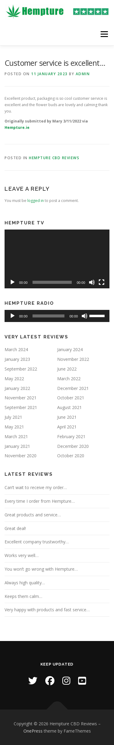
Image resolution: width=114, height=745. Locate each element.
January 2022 (17, 388)
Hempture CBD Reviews (54, 157)
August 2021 (69, 407)
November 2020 (20, 455)
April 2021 (67, 427)
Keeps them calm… (23, 596)
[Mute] (92, 282)
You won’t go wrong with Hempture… (41, 569)
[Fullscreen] (101, 282)
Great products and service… (33, 515)
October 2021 (70, 398)
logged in (35, 200)
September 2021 (21, 407)
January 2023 (17, 359)
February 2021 (71, 436)
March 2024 (16, 349)
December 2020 (73, 446)
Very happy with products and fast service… (47, 609)
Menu (104, 34)
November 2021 (20, 398)
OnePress (33, 731)
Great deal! (15, 528)
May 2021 (14, 427)
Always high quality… (25, 583)
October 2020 (70, 455)
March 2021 (16, 436)
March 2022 (69, 378)
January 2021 (17, 446)
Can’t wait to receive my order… (36, 487)
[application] (57, 259)
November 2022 (73, 359)
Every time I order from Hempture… (40, 501)
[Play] (12, 282)
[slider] (49, 315)
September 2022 (21, 369)
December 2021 (73, 388)
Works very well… (22, 555)
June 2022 (67, 369)
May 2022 (14, 378)
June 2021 (67, 417)
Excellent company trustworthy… (37, 542)
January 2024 (70, 349)
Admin (83, 73)
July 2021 (13, 417)
